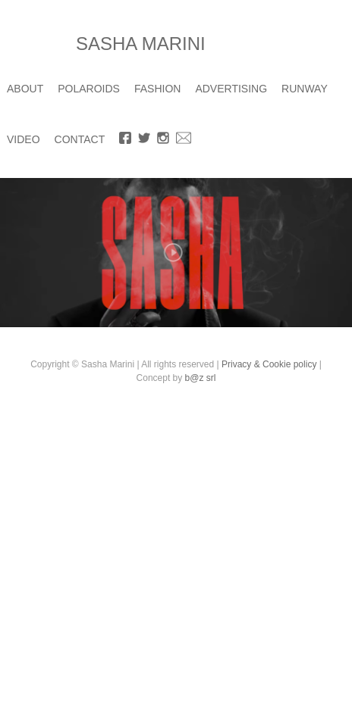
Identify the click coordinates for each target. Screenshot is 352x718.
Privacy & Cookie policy (269, 364)
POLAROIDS (89, 89)
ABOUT (25, 89)
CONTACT (80, 139)
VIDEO (23, 139)
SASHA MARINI (141, 43)
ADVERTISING (231, 89)
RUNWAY (304, 89)
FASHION (157, 89)
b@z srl (200, 378)
